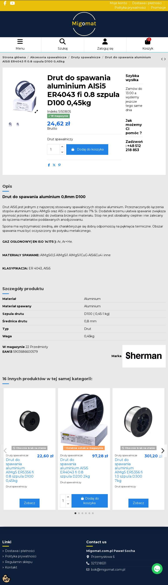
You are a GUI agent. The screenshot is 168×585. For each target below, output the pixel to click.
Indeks (52, 112)
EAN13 (7, 352)
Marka (116, 356)
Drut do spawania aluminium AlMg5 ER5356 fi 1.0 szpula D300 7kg (129, 470)
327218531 (98, 563)
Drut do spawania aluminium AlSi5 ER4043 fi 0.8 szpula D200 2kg (75, 468)
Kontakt (11, 567)
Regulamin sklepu (18, 562)
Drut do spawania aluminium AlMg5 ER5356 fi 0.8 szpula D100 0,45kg (20, 470)
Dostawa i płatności (147, 3)
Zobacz (29, 503)
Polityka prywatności (131, 8)
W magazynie (13, 347)
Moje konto (119, 3)
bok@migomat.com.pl (108, 570)
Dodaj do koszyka (87, 149)
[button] (75, 513)
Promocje (158, 8)
